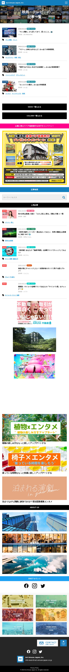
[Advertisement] (34, 396)
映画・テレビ (31, 28)
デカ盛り (12, 277)
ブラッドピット (20, 75)
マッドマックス (16, 93)
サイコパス (8, 295)
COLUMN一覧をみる (34, 116)
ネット (15, 40)
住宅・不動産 (31, 229)
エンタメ (8, 93)
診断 (10, 259)
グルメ (29, 265)
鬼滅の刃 (15, 259)
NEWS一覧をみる (34, 107)
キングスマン (9, 57)
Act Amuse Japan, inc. (12, 3)
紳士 (19, 57)
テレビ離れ (9, 40)
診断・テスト (31, 247)
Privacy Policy (34, 668)
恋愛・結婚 (30, 210)
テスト (7, 259)
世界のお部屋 (9, 240)
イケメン (7, 222)
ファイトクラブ (10, 75)
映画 (16, 57)
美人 (12, 222)
